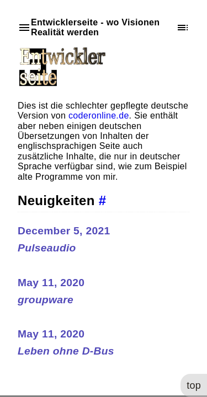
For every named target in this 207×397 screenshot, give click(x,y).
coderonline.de (98, 115)
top (193, 384)
